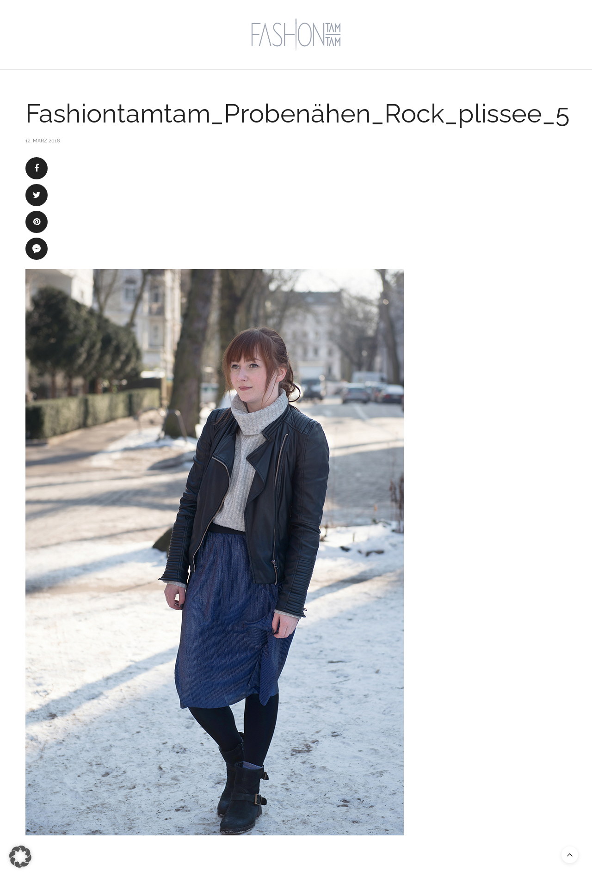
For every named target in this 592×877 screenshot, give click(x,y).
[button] (20, 856)
